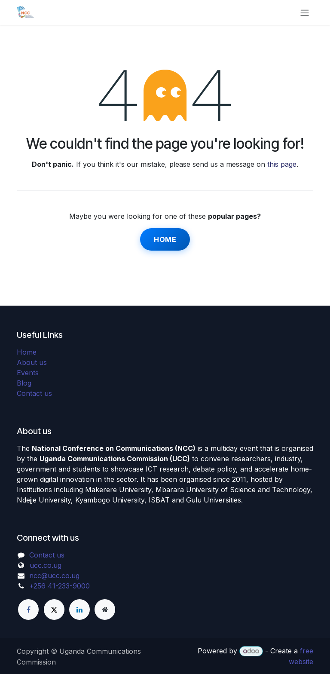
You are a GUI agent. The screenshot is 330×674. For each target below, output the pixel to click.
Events (28, 372)
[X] (54, 609)
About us (32, 362)
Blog (24, 383)
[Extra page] (105, 609)
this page (281, 164)
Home (165, 239)
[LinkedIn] (79, 609)
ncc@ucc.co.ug (54, 575)
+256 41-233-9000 (59, 586)
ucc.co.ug (45, 565)
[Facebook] (28, 609)
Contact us (34, 393)
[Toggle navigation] (304, 12)
